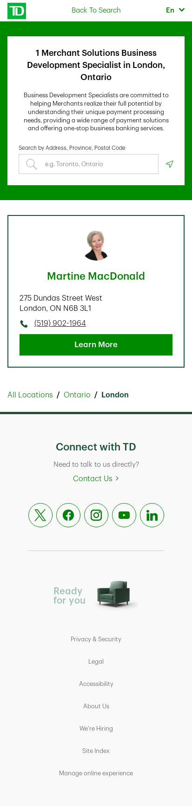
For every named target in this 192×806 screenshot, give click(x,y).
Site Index (96, 751)
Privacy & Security (96, 639)
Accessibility (96, 684)
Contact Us (93, 479)
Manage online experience (96, 773)
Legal (96, 661)
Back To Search (96, 10)
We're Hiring (96, 728)
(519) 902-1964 (60, 323)
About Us (96, 706)
